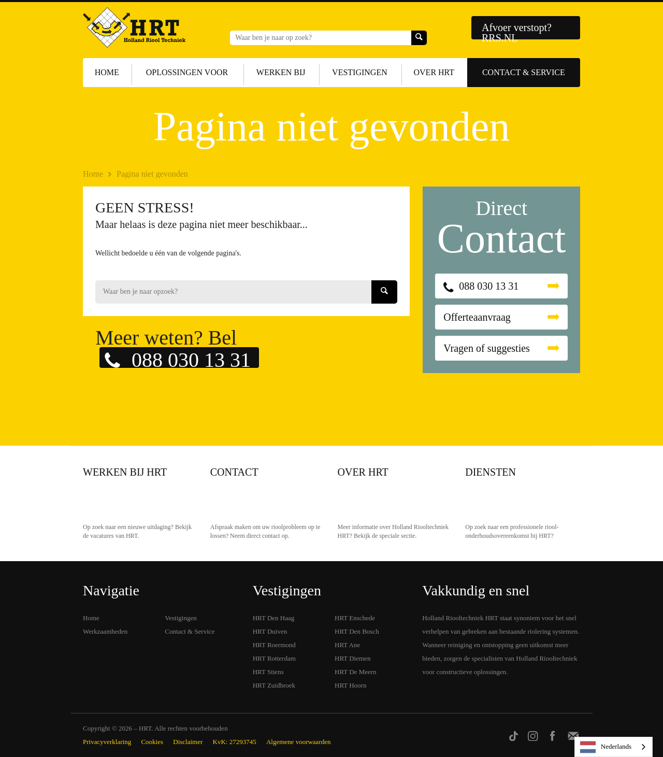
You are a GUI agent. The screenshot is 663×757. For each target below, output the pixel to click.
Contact (234, 472)
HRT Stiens (268, 672)
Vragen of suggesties (486, 348)
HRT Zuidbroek (274, 685)
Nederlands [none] (605, 747)
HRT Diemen (352, 658)
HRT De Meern (356, 672)
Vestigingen (359, 72)
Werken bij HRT (125, 472)
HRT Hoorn (350, 685)
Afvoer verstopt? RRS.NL (517, 30)
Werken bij (281, 72)
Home (107, 72)
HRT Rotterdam (274, 658)
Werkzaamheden (105, 631)
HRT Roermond (274, 645)
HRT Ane (347, 645)
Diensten (490, 472)
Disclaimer (188, 742)
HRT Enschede (355, 618)
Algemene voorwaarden (298, 742)
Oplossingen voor (187, 72)
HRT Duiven (270, 631)
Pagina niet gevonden (152, 173)
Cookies (152, 742)
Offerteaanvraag (477, 317)
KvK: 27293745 (234, 742)
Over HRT (434, 72)
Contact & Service (523, 72)
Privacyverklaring (107, 742)
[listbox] (613, 747)
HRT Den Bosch (357, 631)
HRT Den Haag (274, 618)
